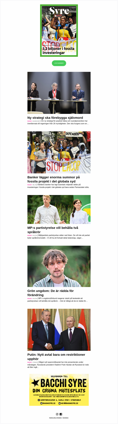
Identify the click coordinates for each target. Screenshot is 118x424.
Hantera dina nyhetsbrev (55, 417)
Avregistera (65, 417)
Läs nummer (59, 63)
